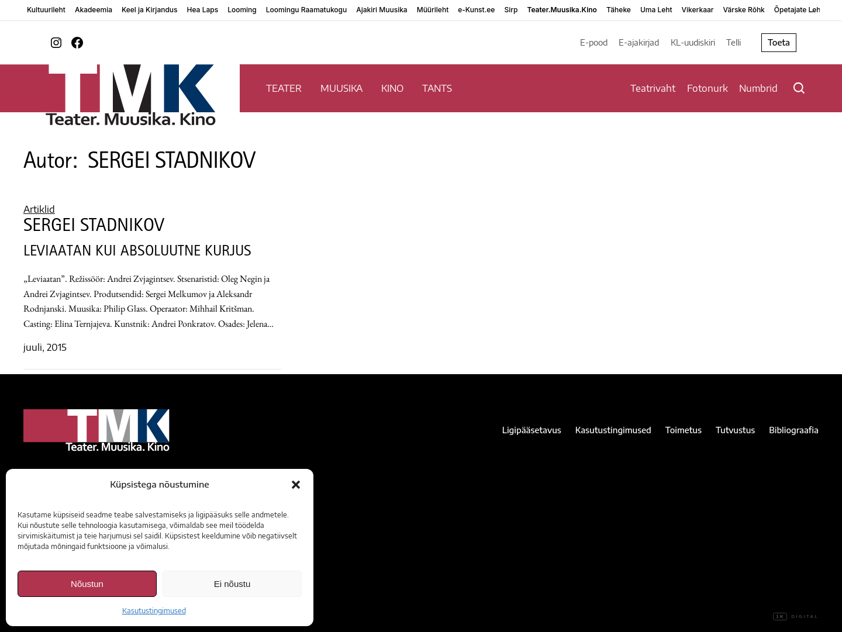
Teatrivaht (652, 88)
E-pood (594, 42)
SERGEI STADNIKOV (93, 227)
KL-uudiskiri (693, 42)
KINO (392, 88)
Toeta (779, 42)
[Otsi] (799, 88)
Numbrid (758, 88)
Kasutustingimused (154, 610)
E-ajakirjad (639, 42)
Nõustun (87, 584)
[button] (296, 485)
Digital (796, 616)
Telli (733, 42)
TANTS (437, 88)
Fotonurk (707, 88)
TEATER (284, 88)
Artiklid (39, 209)
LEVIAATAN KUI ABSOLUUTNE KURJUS (137, 252)
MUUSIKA (341, 88)
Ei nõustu (232, 584)
